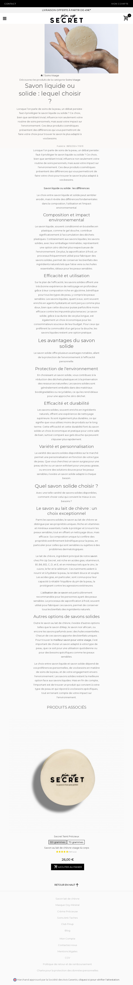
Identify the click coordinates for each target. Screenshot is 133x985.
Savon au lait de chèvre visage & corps (66, 847)
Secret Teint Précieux (66, 840)
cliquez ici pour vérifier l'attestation (99, 979)
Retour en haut (66, 884)
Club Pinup (67, 924)
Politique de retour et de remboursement (67, 964)
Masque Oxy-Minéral (67, 904)
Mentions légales (67, 951)
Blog (67, 930)
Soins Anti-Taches (67, 917)
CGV (67, 957)
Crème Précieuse (67, 911)
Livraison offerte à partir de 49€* (66, 10)
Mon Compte (120, 3)
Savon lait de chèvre (67, 898)
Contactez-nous (67, 945)
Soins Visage (51, 75)
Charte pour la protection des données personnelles (67, 970)
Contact (10, 3)
